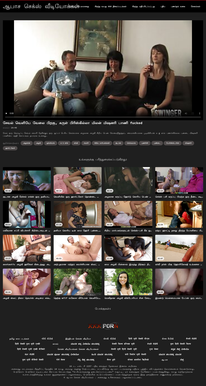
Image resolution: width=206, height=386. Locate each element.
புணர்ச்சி (144, 143)
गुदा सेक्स (153, 349)
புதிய (163, 6)
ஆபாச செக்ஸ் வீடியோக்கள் (80, 377)
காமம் (55, 344)
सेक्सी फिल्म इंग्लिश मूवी (123, 344)
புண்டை (157, 143)
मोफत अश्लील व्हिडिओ (138, 359)
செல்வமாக (131, 143)
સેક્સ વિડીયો (168, 338)
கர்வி (76, 143)
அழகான (26, 143)
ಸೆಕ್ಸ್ (182, 359)
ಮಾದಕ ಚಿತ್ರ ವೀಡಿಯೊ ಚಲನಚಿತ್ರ (85, 344)
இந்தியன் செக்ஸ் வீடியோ (78, 338)
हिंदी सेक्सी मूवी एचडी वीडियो (31, 349)
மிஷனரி (188, 143)
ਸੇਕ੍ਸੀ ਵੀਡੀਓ (152, 344)
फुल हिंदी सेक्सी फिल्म (180, 344)
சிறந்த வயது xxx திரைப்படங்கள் (110, 6)
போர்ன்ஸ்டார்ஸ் (172, 143)
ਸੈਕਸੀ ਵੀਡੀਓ (191, 338)
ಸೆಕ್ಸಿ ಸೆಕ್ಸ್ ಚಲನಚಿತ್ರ (86, 359)
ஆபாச (164, 359)
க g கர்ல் (64, 143)
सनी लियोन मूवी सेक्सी (135, 354)
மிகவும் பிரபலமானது (79, 6)
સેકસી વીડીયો (109, 338)
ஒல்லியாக (51, 143)
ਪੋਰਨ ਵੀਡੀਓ (29, 354)
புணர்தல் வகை (178, 6)
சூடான (118, 143)
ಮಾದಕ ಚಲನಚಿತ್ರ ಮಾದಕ (170, 354)
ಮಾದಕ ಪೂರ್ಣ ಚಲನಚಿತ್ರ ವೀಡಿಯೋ (63, 354)
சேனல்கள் (195, 6)
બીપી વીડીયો (47, 338)
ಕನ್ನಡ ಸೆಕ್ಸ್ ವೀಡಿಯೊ (180, 349)
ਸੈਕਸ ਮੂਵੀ (111, 359)
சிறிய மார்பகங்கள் (101, 143)
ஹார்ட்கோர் (10, 148)
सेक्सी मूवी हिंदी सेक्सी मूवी (124, 349)
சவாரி (86, 143)
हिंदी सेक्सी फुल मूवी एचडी (27, 344)
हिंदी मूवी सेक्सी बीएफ (138, 338)
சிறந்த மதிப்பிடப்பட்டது (143, 6)
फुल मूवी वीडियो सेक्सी (33, 359)
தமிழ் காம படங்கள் (19, 338)
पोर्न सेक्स (60, 359)
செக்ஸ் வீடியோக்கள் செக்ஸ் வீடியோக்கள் (78, 349)
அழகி (38, 143)
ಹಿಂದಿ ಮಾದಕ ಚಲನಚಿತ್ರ (102, 354)
